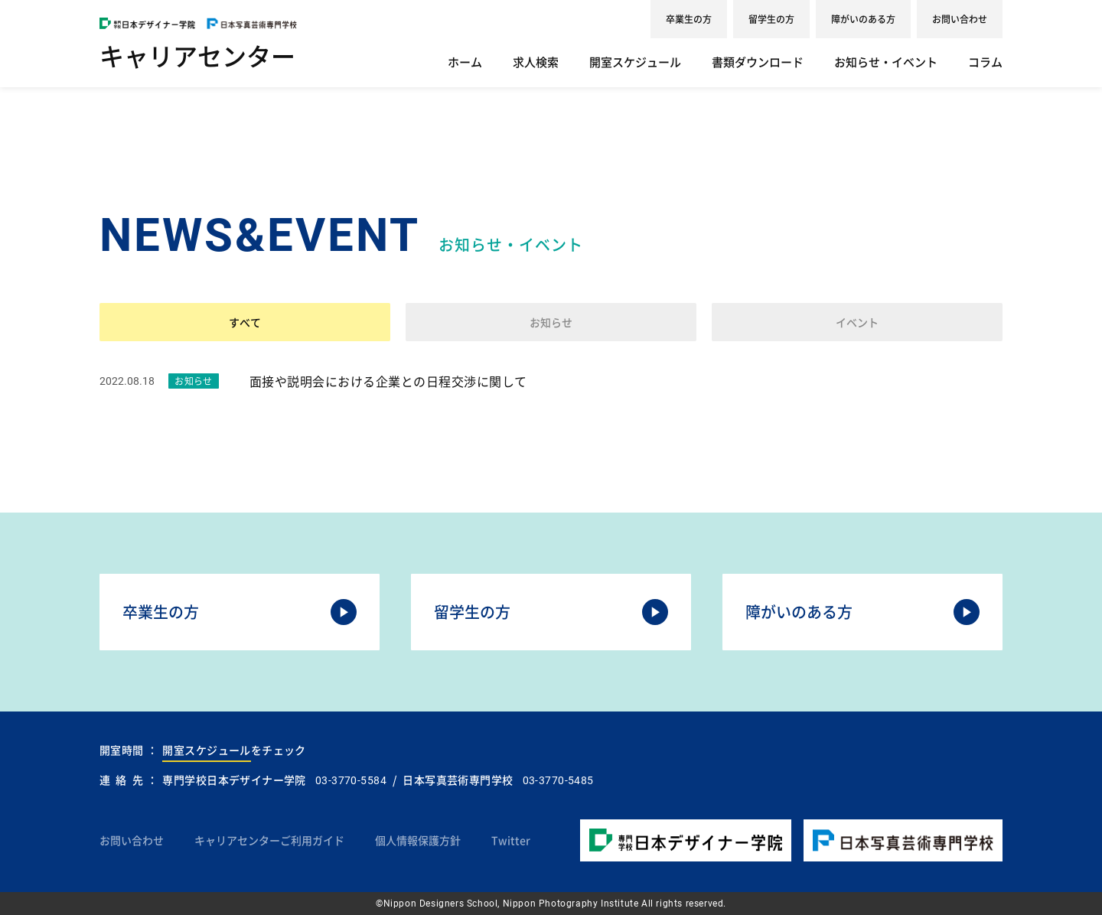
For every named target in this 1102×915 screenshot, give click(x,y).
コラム (985, 62)
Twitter (510, 840)
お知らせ (551, 322)
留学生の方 (771, 19)
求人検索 (536, 62)
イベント (857, 322)
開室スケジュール (635, 62)
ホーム (465, 62)
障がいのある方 (863, 19)
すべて (245, 322)
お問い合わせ (959, 19)
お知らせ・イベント (885, 62)
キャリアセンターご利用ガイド (269, 840)
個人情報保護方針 (418, 840)
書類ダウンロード (758, 62)
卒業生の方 (689, 19)
